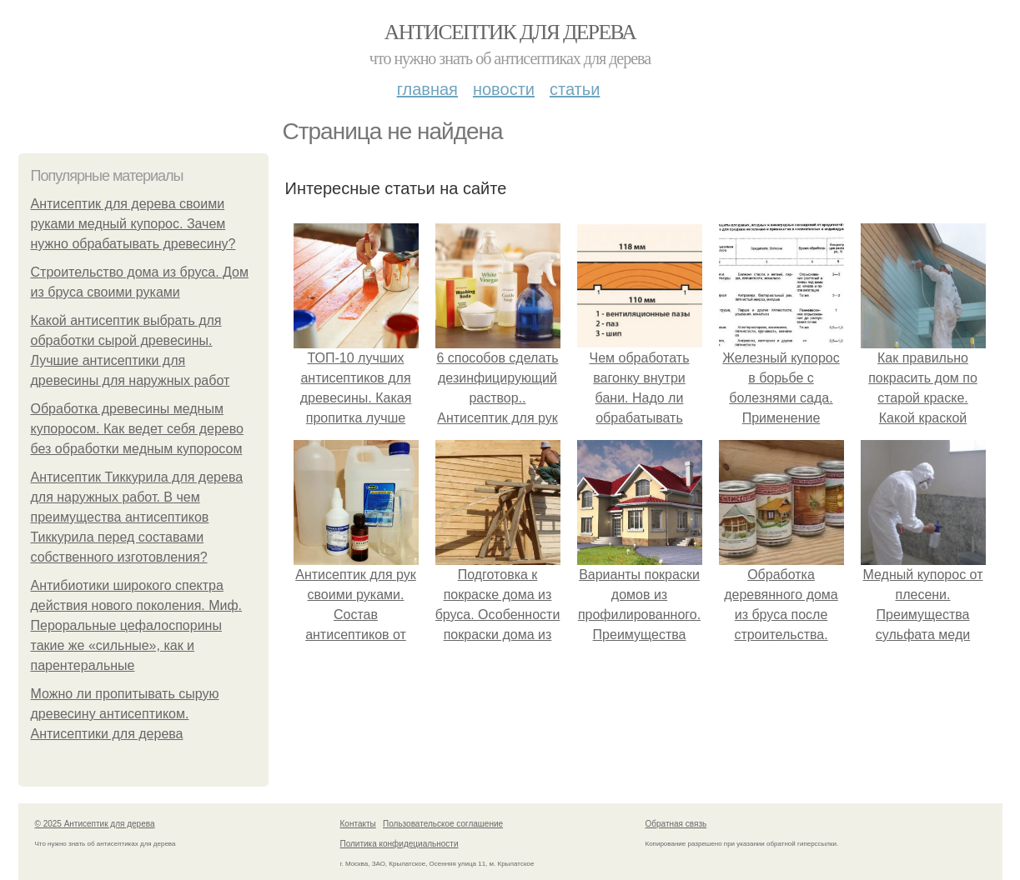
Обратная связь (676, 823)
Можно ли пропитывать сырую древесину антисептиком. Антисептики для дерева (125, 714)
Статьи (575, 89)
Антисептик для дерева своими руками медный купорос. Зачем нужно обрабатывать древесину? (133, 224)
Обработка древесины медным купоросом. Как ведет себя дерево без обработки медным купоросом (137, 429)
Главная (427, 89)
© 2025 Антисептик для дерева (95, 823)
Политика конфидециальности (399, 843)
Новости (504, 89)
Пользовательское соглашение (443, 823)
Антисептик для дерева (510, 32)
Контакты (358, 823)
